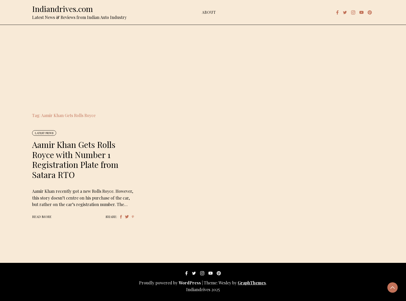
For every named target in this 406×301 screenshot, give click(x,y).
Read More (42, 216)
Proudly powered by (170, 282)
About (209, 12)
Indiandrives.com (62, 9)
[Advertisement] (203, 64)
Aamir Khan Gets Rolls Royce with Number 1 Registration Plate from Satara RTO (75, 159)
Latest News (44, 133)
